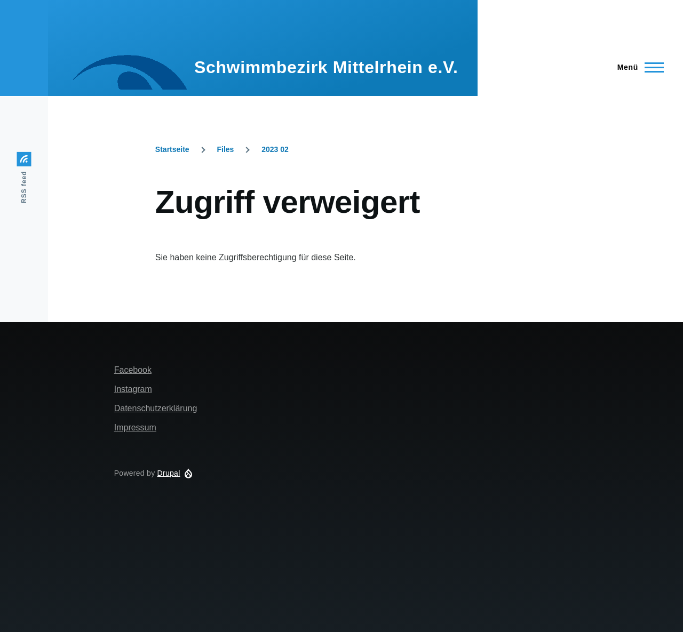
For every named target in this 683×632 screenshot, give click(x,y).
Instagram (133, 389)
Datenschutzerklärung (155, 408)
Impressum (135, 427)
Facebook (133, 369)
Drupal (168, 473)
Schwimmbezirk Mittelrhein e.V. (326, 67)
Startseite (172, 149)
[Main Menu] (637, 67)
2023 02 (275, 149)
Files (225, 149)
